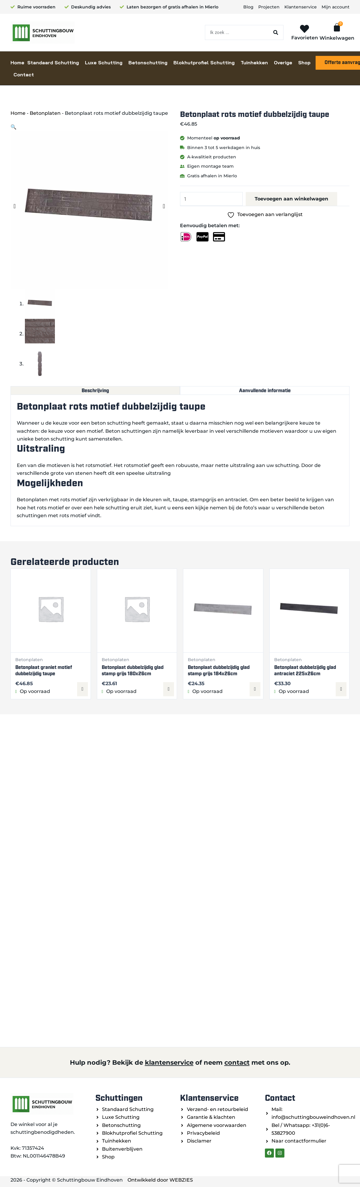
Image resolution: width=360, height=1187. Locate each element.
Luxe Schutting (103, 63)
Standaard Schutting (53, 63)
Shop (304, 63)
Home (17, 63)
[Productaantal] (211, 199)
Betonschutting (147, 63)
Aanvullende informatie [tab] (265, 390)
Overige (283, 63)
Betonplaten (45, 113)
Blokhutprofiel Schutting (204, 63)
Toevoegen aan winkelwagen (291, 199)
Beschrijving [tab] (95, 390)
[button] (13, 127)
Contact (24, 75)
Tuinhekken (254, 63)
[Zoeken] (275, 32)
